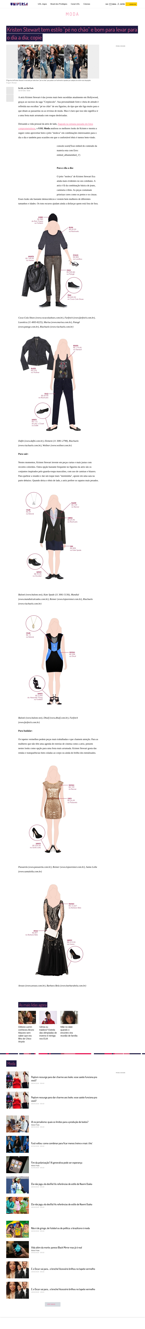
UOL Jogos (42, 4)
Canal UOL (75, 4)
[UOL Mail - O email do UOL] (112, 4)
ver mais (52, 1306)
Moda (72, 13)
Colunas (86, 4)
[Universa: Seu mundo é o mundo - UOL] (19, 4)
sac (106, 4)
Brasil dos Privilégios (59, 4)
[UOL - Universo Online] (29, 4)
